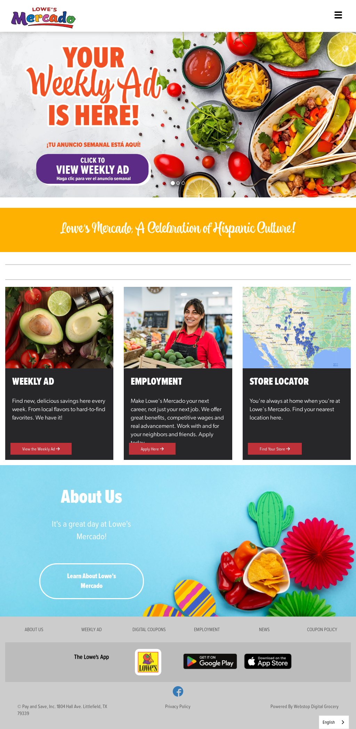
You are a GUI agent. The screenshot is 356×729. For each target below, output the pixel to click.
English (329, 722)
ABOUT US (34, 629)
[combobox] (334, 722)
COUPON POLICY (322, 629)
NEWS (264, 629)
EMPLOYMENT (207, 629)
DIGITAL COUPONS (149, 629)
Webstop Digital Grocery (316, 706)
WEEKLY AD (91, 629)
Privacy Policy (178, 706)
